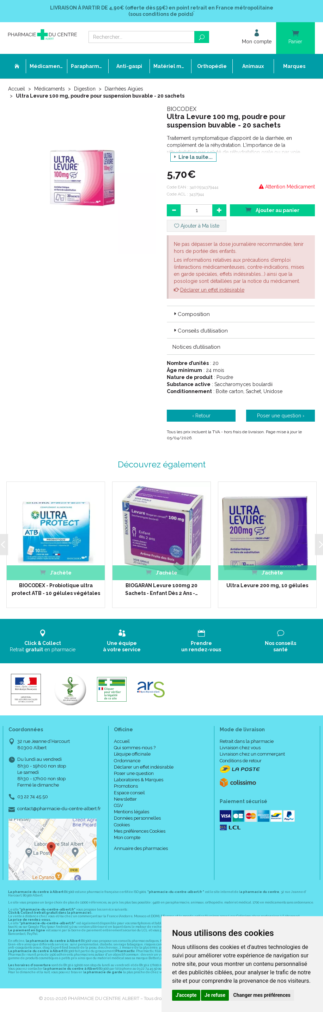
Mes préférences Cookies (139, 831)
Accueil (16, 89)
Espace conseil (129, 792)
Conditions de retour (241, 760)
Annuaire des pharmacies (141, 848)
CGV (118, 805)
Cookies (122, 824)
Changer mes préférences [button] (262, 995)
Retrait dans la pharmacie (247, 741)
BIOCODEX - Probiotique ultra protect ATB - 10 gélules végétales (55, 589)
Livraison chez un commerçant (252, 754)
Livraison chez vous (240, 747)
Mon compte (127, 837)
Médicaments (49, 89)
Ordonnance (127, 760)
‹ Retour (201, 415)
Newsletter (125, 799)
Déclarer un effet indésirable (212, 290)
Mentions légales (131, 811)
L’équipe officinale (132, 754)
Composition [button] (191, 314)
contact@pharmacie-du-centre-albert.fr (59, 809)
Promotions (126, 786)
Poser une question (134, 773)
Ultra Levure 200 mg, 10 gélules (267, 585)
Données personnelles (137, 818)
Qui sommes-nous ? (135, 747)
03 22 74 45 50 (32, 796)
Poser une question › (280, 415)
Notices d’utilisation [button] (196, 347)
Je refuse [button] (215, 995)
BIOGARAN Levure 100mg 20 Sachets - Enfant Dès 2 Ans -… (161, 589)
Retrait (42, 640)
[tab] (241, 314)
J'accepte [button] (186, 995)
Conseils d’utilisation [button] (200, 331)
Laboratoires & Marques (138, 779)
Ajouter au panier (272, 209)
